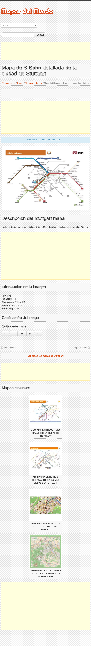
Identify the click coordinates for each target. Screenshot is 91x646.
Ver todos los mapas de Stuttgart (46, 356)
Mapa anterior (10, 348)
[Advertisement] (45, 51)
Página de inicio (9, 83)
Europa (20, 83)
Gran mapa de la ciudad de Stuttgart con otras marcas (45, 527)
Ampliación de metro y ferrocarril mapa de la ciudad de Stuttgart (45, 480)
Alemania (29, 83)
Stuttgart (38, 83)
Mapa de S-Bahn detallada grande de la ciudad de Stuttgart (45, 433)
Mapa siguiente (80, 348)
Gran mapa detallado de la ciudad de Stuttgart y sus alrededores (45, 573)
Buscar (40, 35)
